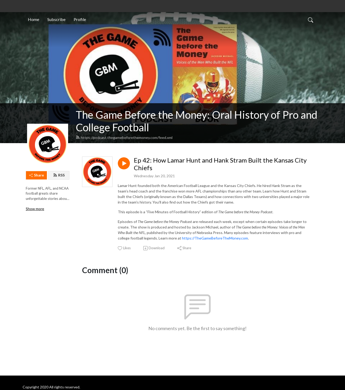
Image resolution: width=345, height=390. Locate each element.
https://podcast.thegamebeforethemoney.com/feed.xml (124, 137)
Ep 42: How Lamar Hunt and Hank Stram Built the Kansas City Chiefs (220, 164)
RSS (59, 175)
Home (33, 19)
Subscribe (56, 19)
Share (36, 175)
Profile (80, 19)
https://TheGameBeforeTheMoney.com (215, 238)
